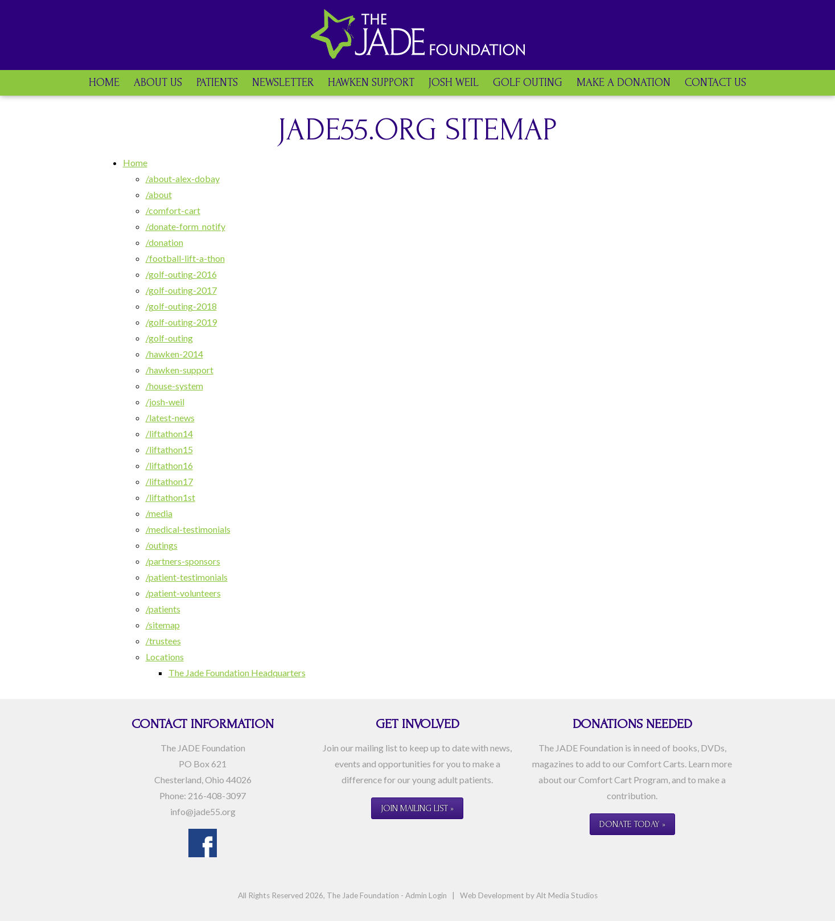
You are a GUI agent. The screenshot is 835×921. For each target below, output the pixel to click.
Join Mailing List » (417, 808)
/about (159, 194)
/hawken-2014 (174, 353)
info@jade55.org (203, 811)
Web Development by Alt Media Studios (529, 895)
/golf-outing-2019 (181, 321)
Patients (217, 82)
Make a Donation (624, 82)
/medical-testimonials (188, 529)
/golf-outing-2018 (181, 306)
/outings (162, 545)
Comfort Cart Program (623, 779)
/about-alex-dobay (183, 178)
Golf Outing (527, 82)
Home (104, 82)
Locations (165, 656)
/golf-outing (169, 337)
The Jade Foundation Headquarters (237, 672)
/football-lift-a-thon (185, 258)
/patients (163, 608)
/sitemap (163, 624)
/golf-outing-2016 (181, 274)
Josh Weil (454, 82)
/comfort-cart (173, 210)
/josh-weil (165, 401)
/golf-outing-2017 (181, 290)
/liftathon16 (169, 465)
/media (159, 513)
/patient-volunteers (183, 592)
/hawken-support (179, 369)
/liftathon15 (169, 449)
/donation (164, 242)
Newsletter (283, 82)
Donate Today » (632, 824)
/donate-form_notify (185, 226)
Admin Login (426, 895)
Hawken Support (371, 82)
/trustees (163, 640)
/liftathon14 (169, 433)
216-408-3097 (217, 795)
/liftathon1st (170, 497)
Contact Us (715, 82)
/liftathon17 (169, 481)
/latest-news (170, 417)
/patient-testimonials (187, 576)
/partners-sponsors (183, 561)
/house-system (174, 385)
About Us (158, 82)
